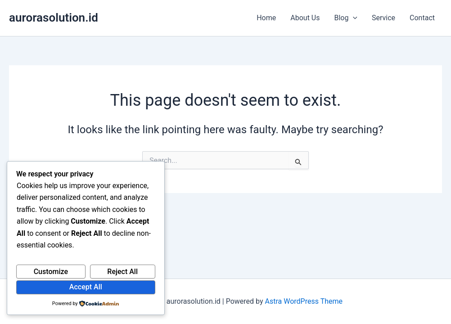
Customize (51, 271)
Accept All (85, 287)
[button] (352, 18)
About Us (305, 18)
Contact (422, 18)
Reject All (122, 271)
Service (383, 18)
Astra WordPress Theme (304, 301)
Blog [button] (345, 18)
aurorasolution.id (53, 17)
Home (266, 18)
